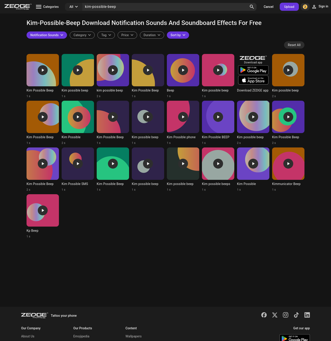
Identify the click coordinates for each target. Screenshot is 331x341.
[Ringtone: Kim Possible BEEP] (218, 123)
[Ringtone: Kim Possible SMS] (78, 169)
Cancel (268, 7)
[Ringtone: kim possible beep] (113, 76)
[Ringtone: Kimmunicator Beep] (288, 169)
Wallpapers (133, 336)
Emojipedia (81, 336)
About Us (27, 336)
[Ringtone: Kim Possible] (78, 123)
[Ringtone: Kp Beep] (43, 216)
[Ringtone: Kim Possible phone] (183, 123)
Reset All (294, 45)
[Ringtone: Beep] (183, 76)
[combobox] (106, 35)
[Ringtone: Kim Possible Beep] (43, 76)
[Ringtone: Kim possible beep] (78, 76)
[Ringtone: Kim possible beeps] (218, 169)
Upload (289, 7)
